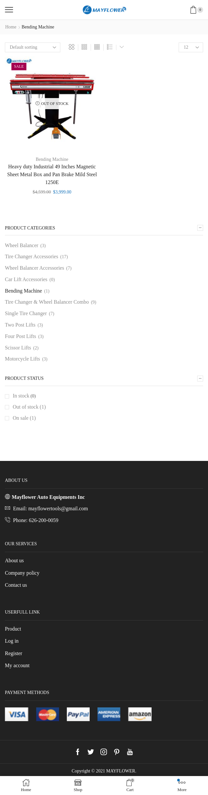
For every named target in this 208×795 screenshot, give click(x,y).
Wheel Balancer (21, 245)
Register (13, 653)
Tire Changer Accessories (31, 256)
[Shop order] (32, 47)
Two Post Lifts (20, 325)
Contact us (16, 585)
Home (10, 27)
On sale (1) (24, 418)
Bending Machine (52, 159)
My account (17, 665)
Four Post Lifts (20, 336)
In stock (21, 395)
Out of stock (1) (29, 407)
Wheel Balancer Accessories (34, 268)
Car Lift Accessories (26, 279)
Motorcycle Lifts (22, 359)
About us (14, 560)
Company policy (22, 573)
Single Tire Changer (26, 313)
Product (13, 629)
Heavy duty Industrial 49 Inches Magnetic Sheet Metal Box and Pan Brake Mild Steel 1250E (52, 174)
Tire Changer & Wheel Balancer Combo (47, 302)
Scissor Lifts (18, 347)
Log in (12, 641)
